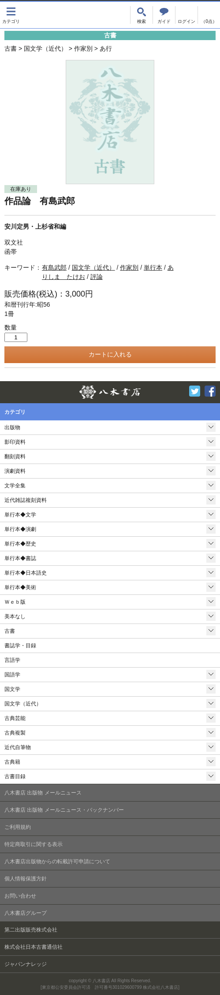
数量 (10, 327)
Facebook (210, 391)
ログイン (186, 15)
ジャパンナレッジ (25, 964)
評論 (96, 276)
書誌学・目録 (20, 645)
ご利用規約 (17, 827)
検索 (142, 15)
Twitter (194, 391)
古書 (10, 48)
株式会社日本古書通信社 (33, 947)
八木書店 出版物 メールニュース (43, 793)
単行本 (153, 267)
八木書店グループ (25, 913)
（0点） (209, 21)
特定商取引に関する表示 (33, 844)
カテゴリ (11, 15)
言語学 (12, 660)
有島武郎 (54, 267)
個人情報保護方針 (25, 879)
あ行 (106, 48)
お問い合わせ (20, 896)
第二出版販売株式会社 (30, 930)
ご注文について (164, 15)
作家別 (83, 48)
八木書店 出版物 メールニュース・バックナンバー (64, 810)
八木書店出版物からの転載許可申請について (57, 861)
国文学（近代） (45, 48)
